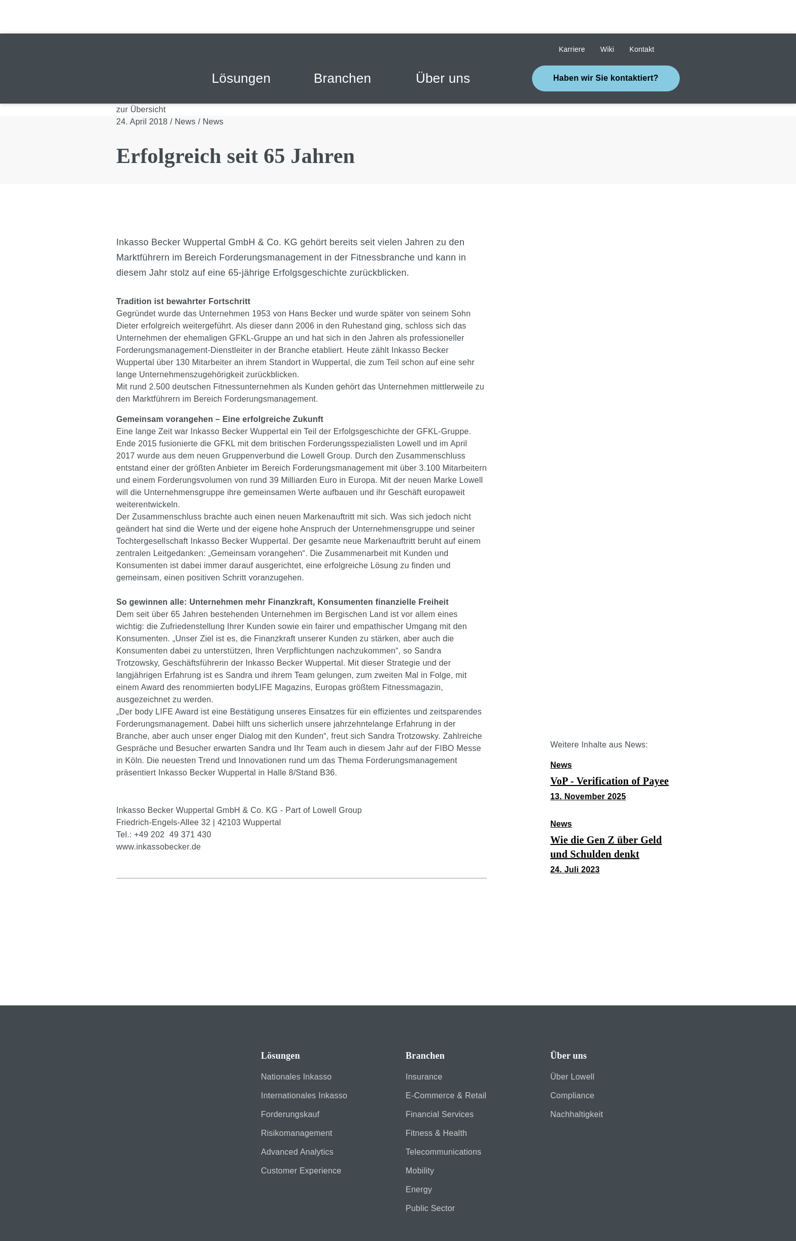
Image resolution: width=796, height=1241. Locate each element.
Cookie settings (514, 1183)
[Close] (289, 1183)
